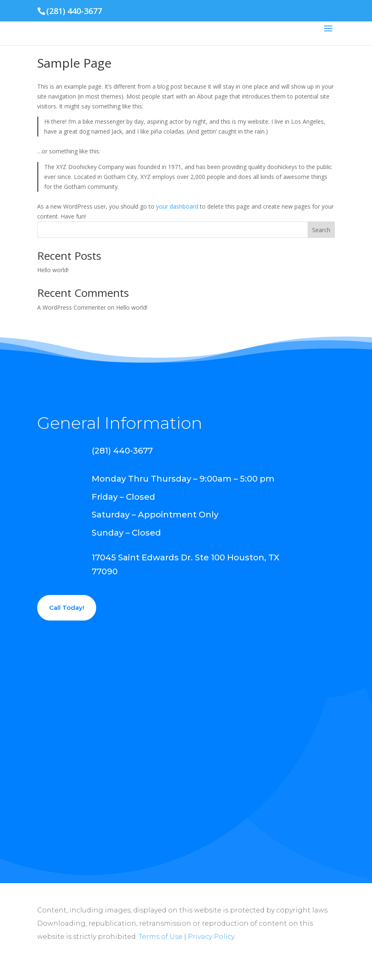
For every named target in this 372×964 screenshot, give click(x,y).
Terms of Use (160, 936)
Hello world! (53, 270)
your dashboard (177, 206)
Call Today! (66, 607)
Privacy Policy (211, 936)
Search (321, 230)
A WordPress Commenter (71, 307)
